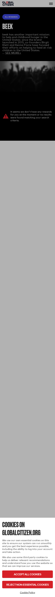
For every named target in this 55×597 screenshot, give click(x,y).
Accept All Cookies (27, 574)
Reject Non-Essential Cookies (27, 584)
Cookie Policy (27, 592)
